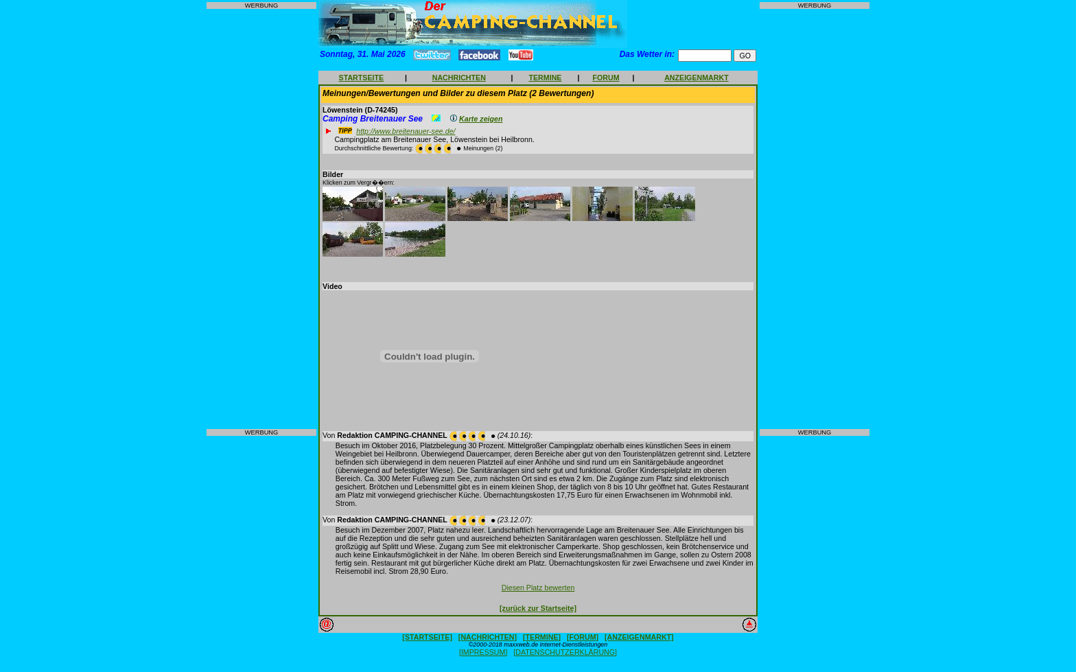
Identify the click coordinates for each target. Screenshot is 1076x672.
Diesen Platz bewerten (538, 587)
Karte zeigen (480, 119)
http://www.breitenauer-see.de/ (405, 131)
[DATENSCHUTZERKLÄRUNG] (565, 652)
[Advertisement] (261, 219)
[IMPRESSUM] (483, 652)
